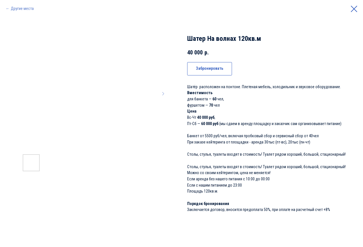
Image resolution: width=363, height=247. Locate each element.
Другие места (22, 8)
